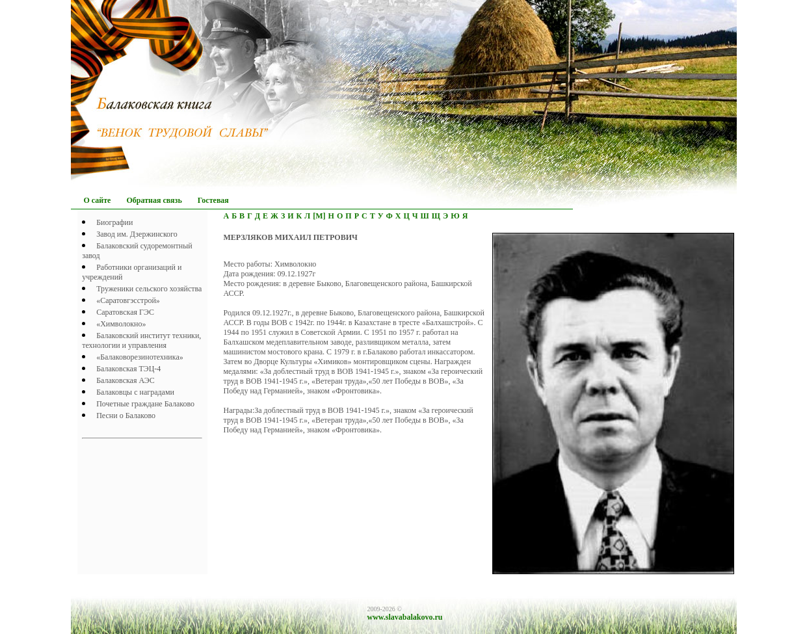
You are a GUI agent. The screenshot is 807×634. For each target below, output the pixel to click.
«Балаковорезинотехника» (139, 357)
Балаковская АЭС (125, 380)
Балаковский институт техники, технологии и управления (141, 340)
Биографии (114, 222)
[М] (319, 215)
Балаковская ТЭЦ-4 (128, 368)
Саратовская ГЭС (125, 312)
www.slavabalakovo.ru (405, 617)
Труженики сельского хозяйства (149, 288)
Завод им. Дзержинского (137, 234)
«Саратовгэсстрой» (128, 300)
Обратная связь (153, 200)
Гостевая (213, 200)
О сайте (97, 200)
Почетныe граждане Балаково (145, 403)
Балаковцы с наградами (135, 392)
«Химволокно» (121, 323)
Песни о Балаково (125, 415)
